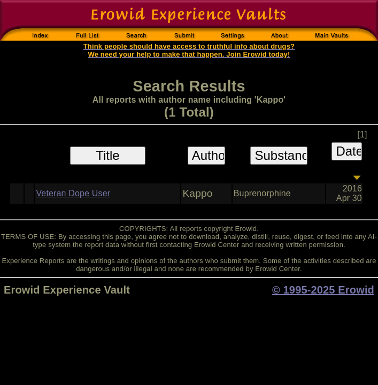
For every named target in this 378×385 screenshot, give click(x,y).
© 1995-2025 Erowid (323, 290)
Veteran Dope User (73, 193)
